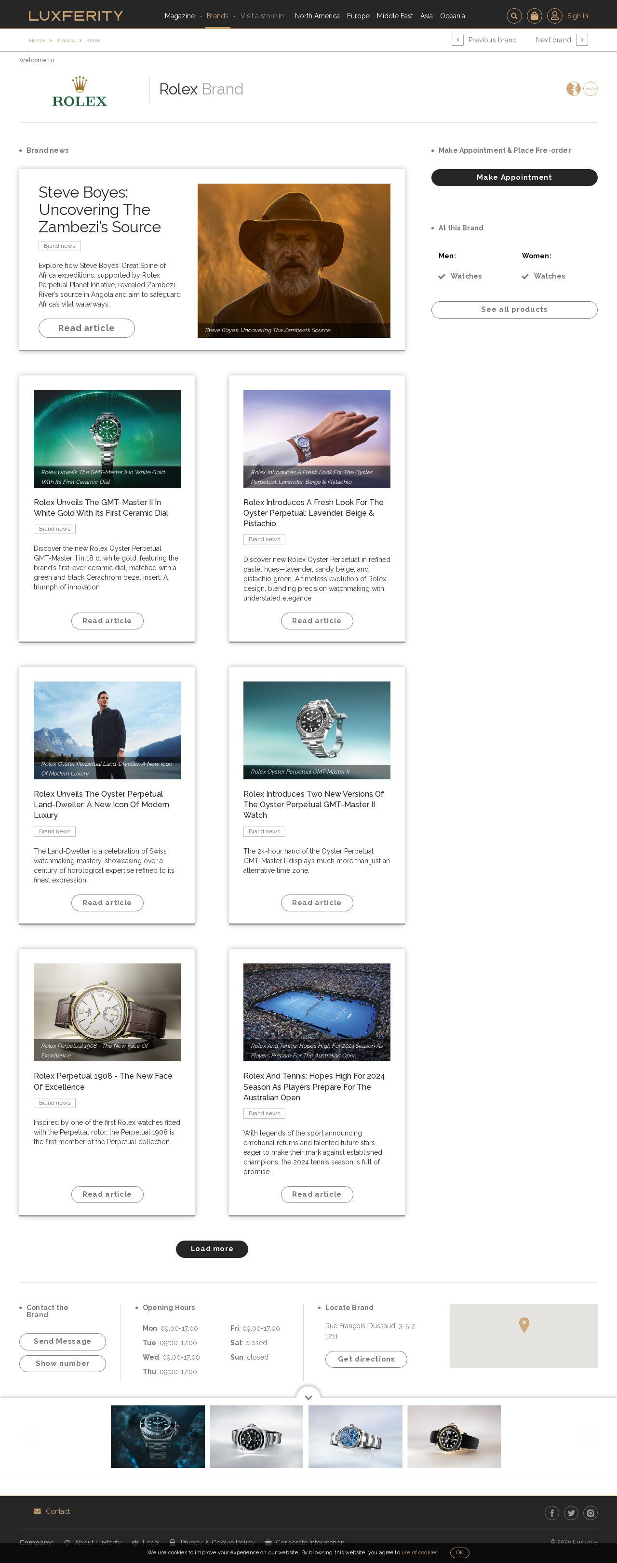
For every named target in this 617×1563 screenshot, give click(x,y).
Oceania (452, 16)
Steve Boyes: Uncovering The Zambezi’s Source (100, 209)
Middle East (395, 16)
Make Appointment (514, 177)
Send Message (63, 1341)
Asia (426, 16)
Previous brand (493, 40)
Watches (466, 276)
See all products (514, 309)
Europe (358, 16)
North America (317, 16)
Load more (212, 1248)
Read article (86, 328)
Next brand (553, 40)
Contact (58, 1511)
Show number (63, 1363)
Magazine (180, 16)
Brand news (59, 245)
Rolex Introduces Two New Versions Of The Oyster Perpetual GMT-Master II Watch (313, 804)
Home (37, 40)
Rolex (93, 40)
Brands (217, 16)
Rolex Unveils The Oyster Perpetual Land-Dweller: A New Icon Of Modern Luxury (101, 804)
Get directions (366, 1359)
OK (459, 1553)
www (591, 88)
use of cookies (419, 1553)
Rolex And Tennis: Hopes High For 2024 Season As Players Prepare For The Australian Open (314, 1086)
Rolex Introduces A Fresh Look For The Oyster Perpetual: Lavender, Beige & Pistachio (313, 513)
